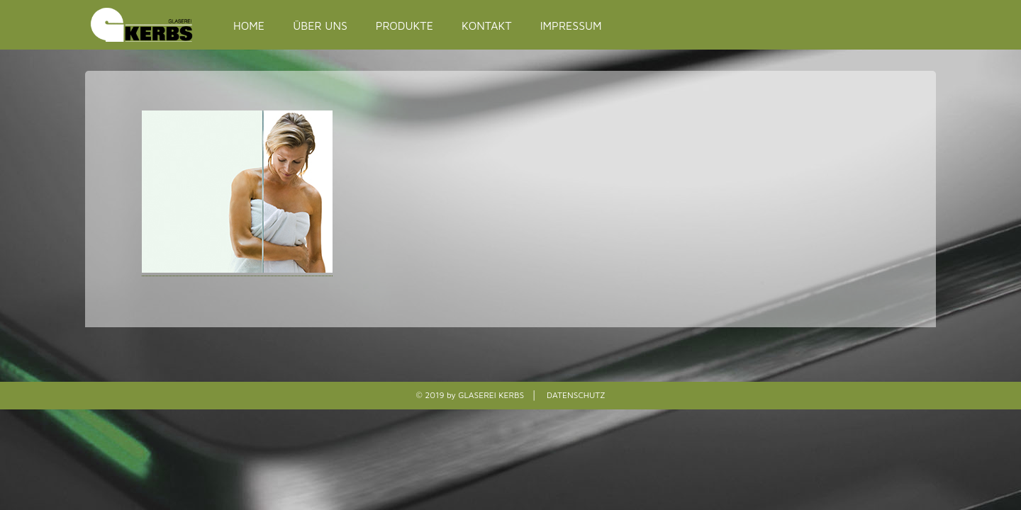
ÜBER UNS (320, 25)
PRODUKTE (404, 25)
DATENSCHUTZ (576, 395)
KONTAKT (487, 25)
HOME (248, 25)
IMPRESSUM (571, 25)
